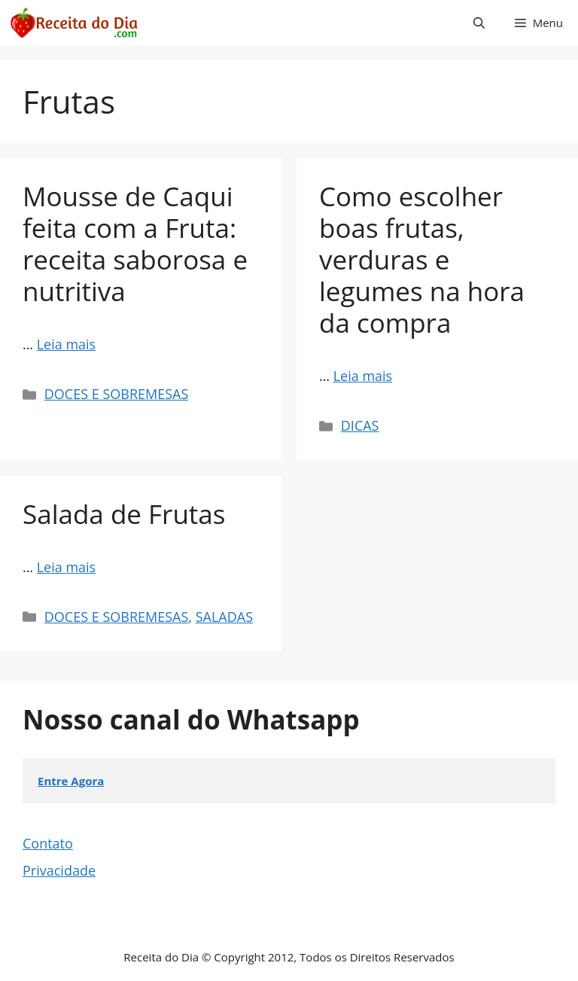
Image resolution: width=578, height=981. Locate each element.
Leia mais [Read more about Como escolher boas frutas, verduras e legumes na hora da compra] (363, 376)
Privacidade (59, 870)
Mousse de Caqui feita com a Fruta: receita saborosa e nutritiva (135, 243)
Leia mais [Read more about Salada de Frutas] (66, 567)
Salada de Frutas (124, 514)
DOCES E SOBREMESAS (116, 394)
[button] (479, 22)
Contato (48, 843)
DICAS (360, 425)
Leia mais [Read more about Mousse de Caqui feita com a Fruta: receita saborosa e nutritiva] (66, 344)
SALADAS (224, 617)
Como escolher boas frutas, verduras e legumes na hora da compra (422, 259)
